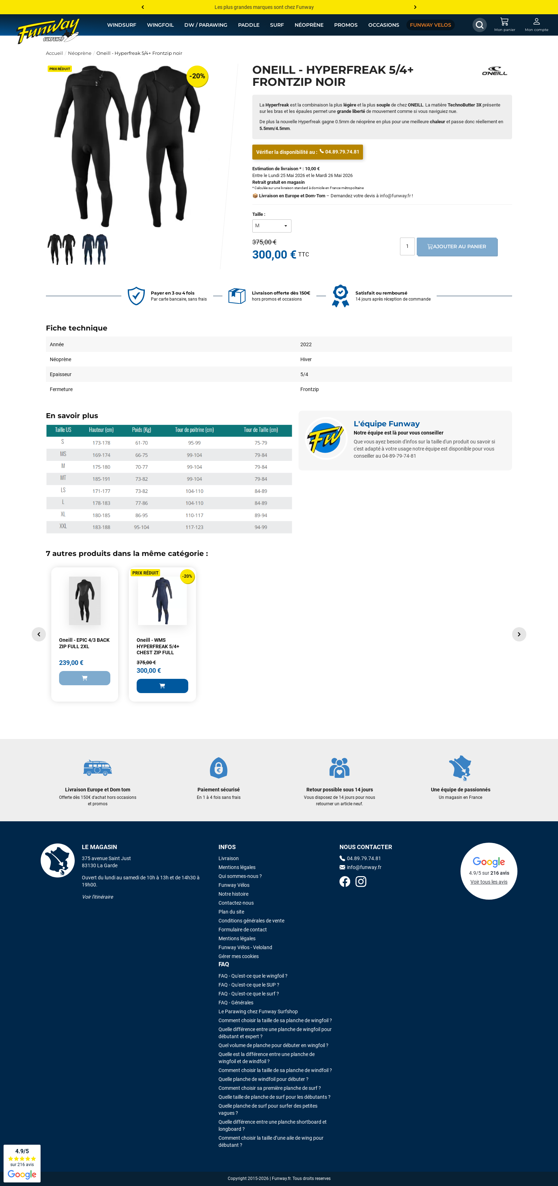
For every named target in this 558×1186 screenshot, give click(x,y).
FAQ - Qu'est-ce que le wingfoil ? (253, 976)
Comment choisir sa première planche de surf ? (270, 1088)
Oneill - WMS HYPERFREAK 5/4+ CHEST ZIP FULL (158, 646)
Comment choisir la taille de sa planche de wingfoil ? (275, 1020)
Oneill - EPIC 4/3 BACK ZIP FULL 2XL (84, 643)
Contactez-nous (236, 903)
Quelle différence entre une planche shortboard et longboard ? (273, 1125)
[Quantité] (407, 246)
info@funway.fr (395, 195)
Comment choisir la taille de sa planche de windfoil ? (275, 1070)
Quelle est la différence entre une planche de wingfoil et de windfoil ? (267, 1057)
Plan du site (231, 912)
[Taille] (271, 226)
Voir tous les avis (488, 882)
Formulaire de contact (243, 929)
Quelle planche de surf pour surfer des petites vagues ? (268, 1109)
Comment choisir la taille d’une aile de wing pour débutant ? (271, 1141)
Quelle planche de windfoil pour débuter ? (264, 1079)
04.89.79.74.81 (339, 151)
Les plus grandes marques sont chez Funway (264, 7)
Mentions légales (237, 867)
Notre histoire (233, 894)
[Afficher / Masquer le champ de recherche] (480, 25)
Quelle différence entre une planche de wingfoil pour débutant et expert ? (275, 1032)
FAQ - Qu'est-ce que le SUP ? (249, 985)
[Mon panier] (505, 25)
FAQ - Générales (236, 1002)
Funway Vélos (234, 885)
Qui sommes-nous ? (240, 876)
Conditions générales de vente (251, 921)
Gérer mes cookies (239, 956)
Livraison (229, 858)
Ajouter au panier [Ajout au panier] (456, 246)
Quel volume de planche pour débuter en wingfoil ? (273, 1045)
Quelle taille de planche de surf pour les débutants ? (275, 1097)
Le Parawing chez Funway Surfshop (258, 1011)
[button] (39, 634)
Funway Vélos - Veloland (245, 947)
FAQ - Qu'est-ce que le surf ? (249, 994)
